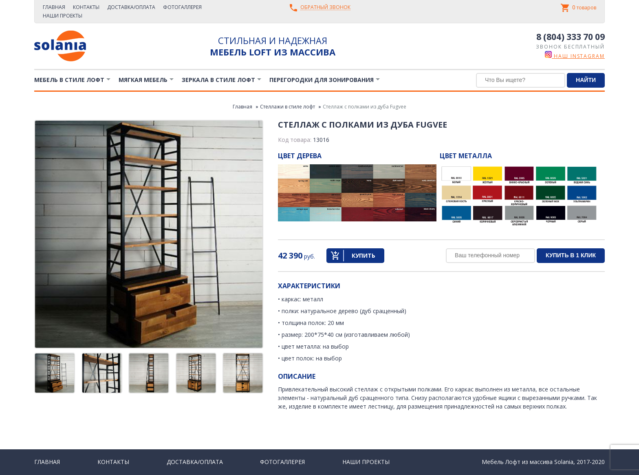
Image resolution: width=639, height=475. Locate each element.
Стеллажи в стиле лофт (287, 106)
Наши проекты (62, 15)
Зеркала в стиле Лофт (218, 80)
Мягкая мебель (143, 80)
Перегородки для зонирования (321, 80)
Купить (363, 255)
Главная (54, 7)
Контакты (86, 7)
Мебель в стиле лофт (69, 80)
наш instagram (575, 56)
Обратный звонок (325, 7)
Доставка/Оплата (131, 7)
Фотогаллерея (182, 7)
